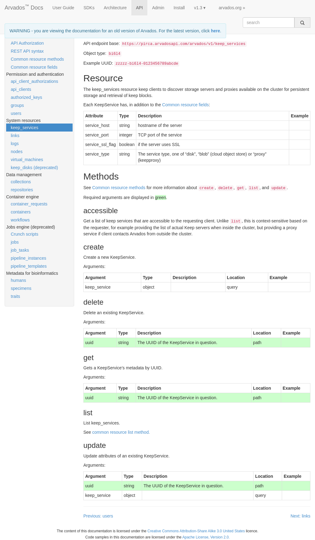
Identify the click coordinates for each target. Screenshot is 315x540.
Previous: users (98, 516)
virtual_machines (27, 159)
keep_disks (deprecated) (34, 167)
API (139, 7)
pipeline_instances (28, 258)
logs (15, 143)
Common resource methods (37, 59)
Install (179, 7)
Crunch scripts (24, 234)
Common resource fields (34, 67)
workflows (20, 219)
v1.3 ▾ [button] (199, 7)
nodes (16, 151)
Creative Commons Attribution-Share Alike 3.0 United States (196, 531)
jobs (15, 242)
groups (17, 105)
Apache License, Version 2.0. (206, 537)
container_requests (29, 203)
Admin (158, 7)
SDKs (88, 7)
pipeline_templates (29, 266)
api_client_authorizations (34, 81)
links (15, 135)
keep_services (24, 127)
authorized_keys (26, 97)
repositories (22, 189)
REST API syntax (27, 51)
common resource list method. (121, 432)
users (16, 113)
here (215, 30)
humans (18, 280)
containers (21, 211)
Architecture (115, 7)
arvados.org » (232, 7)
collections (21, 181)
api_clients (21, 89)
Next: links (300, 516)
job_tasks (20, 250)
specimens (21, 288)
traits (15, 296)
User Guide (63, 7)
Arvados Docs (24, 6)
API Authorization (27, 43)
